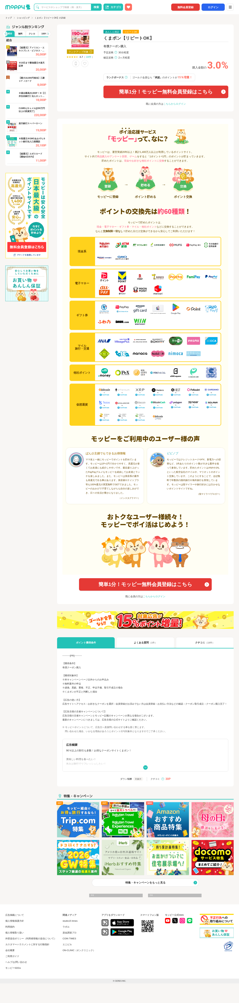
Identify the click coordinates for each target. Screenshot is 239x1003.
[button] (5, 33)
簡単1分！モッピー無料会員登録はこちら (166, 92)
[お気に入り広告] (128, 7)
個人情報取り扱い (14, 932)
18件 (88, 57)
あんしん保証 (112, 31)
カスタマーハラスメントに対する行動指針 (27, 944)
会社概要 (10, 950)
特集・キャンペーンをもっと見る (145, 882)
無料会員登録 (185, 7)
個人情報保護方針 (14, 921)
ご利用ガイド (12, 956)
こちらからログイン (174, 103)
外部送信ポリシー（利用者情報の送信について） (30, 938)
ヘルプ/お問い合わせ (16, 962)
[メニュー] (230, 7)
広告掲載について (14, 915)
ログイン (213, 7)
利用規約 (10, 926)
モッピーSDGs (13, 968)
